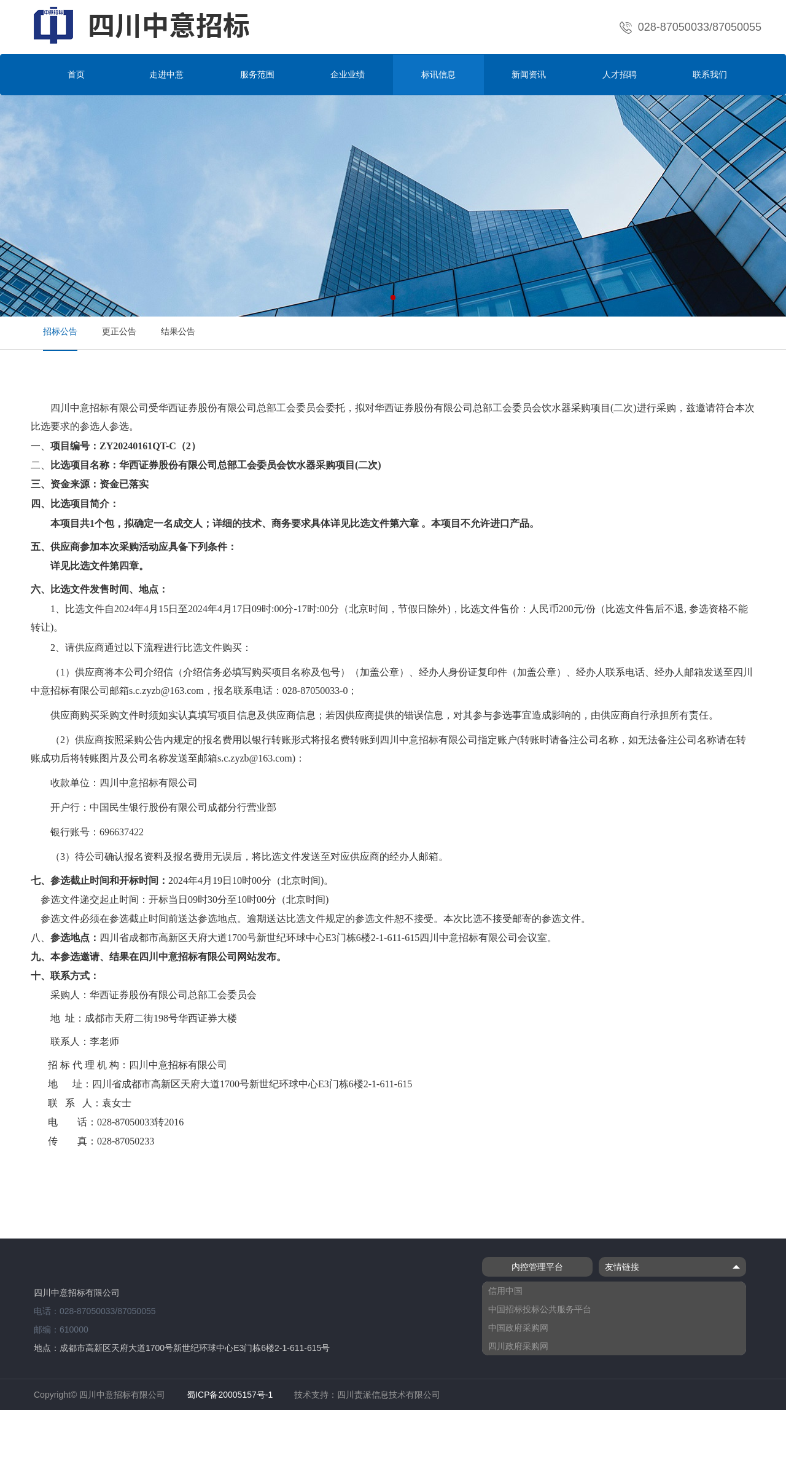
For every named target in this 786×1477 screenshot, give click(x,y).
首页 (76, 74)
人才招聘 (619, 74)
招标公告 (60, 331)
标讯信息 (438, 74)
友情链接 (672, 1267)
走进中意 (166, 74)
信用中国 (505, 1291)
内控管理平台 (537, 1267)
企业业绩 (347, 74)
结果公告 (178, 331)
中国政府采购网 (518, 1328)
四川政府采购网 (518, 1346)
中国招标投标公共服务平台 (539, 1309)
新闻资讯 (529, 74)
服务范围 (257, 74)
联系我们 (710, 74)
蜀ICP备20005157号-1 (230, 1395)
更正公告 (119, 331)
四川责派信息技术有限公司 (388, 1395)
